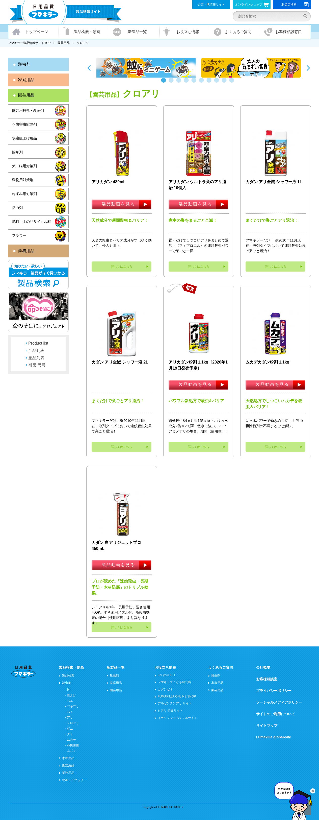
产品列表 (36, 350)
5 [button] (194, 82)
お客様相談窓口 (288, 32)
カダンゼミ (165, 689)
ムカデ (71, 739)
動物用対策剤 (22, 180)
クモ (70, 734)
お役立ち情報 (187, 32)
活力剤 (17, 208)
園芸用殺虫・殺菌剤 (28, 110)
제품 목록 (36, 365)
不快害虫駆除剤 (24, 124)
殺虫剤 (24, 64)
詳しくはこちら (121, 266)
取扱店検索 (295, 4)
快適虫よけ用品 (24, 138)
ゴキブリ (73, 706)
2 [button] (172, 82)
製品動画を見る (118, 204)
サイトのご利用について (275, 714)
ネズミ (71, 751)
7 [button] (209, 82)
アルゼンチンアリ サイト (175, 703)
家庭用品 (26, 80)
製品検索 (68, 675)
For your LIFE (167, 675)
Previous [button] (88, 68)
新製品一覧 (137, 32)
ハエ (70, 701)
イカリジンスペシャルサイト (177, 718)
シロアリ (73, 723)
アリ (70, 717)
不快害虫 (73, 745)
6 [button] (202, 82)
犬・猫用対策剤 (24, 166)
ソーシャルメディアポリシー (279, 702)
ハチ (70, 712)
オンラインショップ (252, 4)
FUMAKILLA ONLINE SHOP (177, 696)
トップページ (36, 32)
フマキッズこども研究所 (174, 682)
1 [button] (164, 82)
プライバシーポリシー (273, 691)
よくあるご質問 (238, 32)
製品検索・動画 (87, 32)
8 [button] (217, 82)
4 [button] (187, 82)
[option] (146, 68)
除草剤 (17, 152)
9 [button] (225, 82)
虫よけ (71, 695)
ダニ (70, 728)
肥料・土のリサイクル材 (31, 222)
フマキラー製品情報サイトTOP (29, 43)
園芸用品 (64, 43)
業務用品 (26, 251)
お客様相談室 (266, 679)
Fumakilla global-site (273, 737)
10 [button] (232, 82)
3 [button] (179, 82)
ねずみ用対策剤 (24, 194)
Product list (38, 343)
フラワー (19, 235)
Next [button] (308, 68)
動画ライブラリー (74, 780)
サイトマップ (266, 725)
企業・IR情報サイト (211, 4)
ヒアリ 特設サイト (170, 710)
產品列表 (36, 358)
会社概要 (263, 667)
